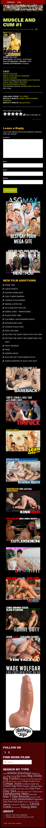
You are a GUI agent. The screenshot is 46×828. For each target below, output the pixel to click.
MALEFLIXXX (24, 103)
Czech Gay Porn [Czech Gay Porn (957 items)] (12, 786)
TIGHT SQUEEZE (12, 346)
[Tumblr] (9, 752)
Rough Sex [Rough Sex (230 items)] (7, 799)
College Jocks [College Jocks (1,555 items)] (12, 783)
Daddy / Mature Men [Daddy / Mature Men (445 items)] (32, 786)
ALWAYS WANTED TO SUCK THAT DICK (21, 361)
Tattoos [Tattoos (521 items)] (6, 804)
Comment (6, 137)
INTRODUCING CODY (13, 323)
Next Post (36, 119)
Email (5, 170)
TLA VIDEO (23, 96)
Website (5, 178)
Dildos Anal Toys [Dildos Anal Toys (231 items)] (18, 789)
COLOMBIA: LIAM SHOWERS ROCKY (20, 319)
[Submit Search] (5, 762)
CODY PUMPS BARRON (14, 296)
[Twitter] (5, 752)
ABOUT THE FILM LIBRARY (16, 815)
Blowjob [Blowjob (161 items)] (28, 779)
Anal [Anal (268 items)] (5, 774)
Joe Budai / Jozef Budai (27, 29)
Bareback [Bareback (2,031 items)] (24, 773)
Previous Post (11, 119)
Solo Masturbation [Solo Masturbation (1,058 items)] (23, 799)
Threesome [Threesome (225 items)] (15, 805)
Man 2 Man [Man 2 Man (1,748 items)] (10, 796)
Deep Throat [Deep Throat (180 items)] (7, 789)
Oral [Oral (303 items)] (38, 797)
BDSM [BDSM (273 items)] (34, 774)
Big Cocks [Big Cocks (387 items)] (11, 776)
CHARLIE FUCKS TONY (14, 327)
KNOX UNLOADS (12, 331)
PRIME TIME (10, 285)
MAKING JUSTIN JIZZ (13, 304)
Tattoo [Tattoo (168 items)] (37, 802)
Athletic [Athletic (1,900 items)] (12, 773)
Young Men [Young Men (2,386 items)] (29, 807)
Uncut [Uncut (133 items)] (28, 804)
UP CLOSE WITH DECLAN (15, 308)
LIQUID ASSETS (11, 289)
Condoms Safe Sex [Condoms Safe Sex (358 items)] (30, 784)
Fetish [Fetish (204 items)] (27, 789)
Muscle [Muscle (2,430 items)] (24, 796)
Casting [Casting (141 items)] (19, 781)
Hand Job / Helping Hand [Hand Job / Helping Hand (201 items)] (33, 792)
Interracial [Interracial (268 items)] (33, 794)
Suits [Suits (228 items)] (26, 802)
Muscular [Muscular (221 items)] (33, 797)
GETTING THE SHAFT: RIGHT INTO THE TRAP (23, 334)
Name (5, 161)
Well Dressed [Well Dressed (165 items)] (16, 807)
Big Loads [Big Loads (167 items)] (22, 779)
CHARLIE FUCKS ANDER (15, 300)
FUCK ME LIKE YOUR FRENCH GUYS (20, 357)
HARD (7, 350)
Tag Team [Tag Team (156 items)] (31, 802)
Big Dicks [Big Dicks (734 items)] (22, 776)
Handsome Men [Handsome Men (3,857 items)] (15, 794)
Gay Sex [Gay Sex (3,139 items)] (9, 791)
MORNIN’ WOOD (11, 353)
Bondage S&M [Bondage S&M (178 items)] (36, 779)
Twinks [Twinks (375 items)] (23, 804)
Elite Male (16, 29)
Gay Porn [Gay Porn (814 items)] (35, 788)
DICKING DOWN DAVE (14, 293)
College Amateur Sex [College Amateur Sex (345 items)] (31, 781)
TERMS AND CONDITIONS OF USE (20, 817)
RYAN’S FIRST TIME (13, 315)
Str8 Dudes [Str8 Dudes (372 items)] (18, 802)
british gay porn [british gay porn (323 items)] (9, 781)
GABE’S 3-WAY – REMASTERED (18, 312)
